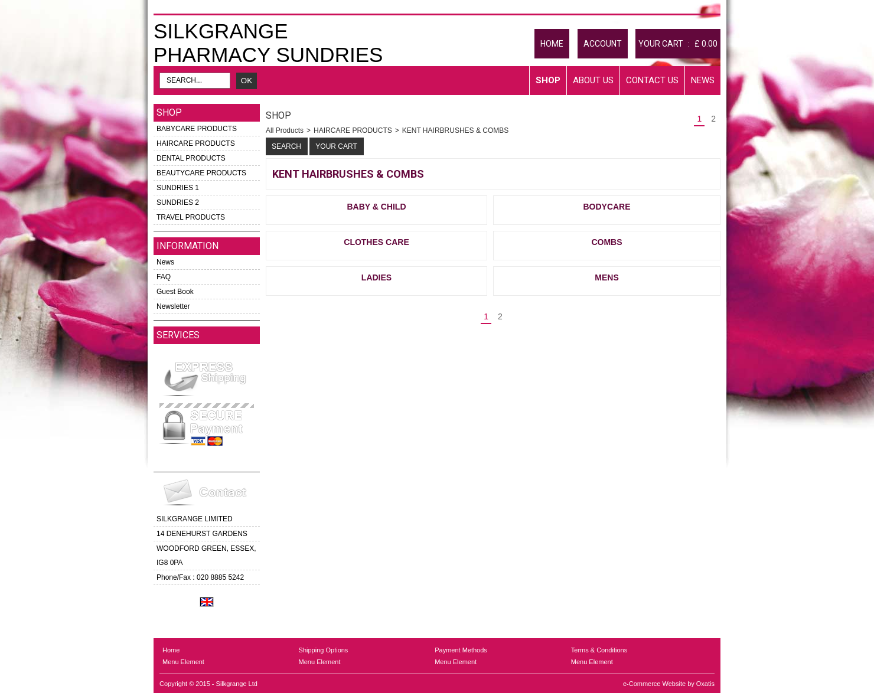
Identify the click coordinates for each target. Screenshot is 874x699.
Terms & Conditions (599, 650)
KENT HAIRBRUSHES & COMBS (455, 130)
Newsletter (173, 306)
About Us (593, 80)
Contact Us (652, 80)
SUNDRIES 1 (177, 188)
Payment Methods (461, 650)
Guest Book (175, 292)
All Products (285, 130)
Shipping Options (323, 650)
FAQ (163, 277)
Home (171, 650)
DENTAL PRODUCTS (191, 158)
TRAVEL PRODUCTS (190, 217)
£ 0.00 (706, 43)
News (703, 80)
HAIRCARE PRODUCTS (195, 143)
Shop (548, 80)
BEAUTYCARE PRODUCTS (201, 173)
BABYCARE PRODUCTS (196, 129)
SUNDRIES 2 (177, 202)
